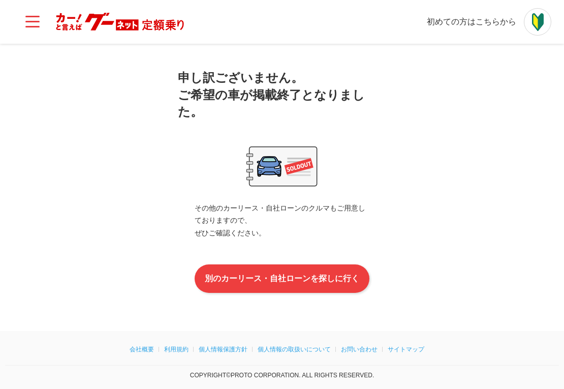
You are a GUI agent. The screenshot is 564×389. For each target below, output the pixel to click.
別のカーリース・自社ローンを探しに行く (282, 279)
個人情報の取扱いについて (294, 349)
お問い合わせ (359, 349)
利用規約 (176, 349)
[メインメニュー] (32, 22)
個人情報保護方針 (223, 349)
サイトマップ (406, 349)
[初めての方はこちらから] (537, 22)
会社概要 (142, 349)
